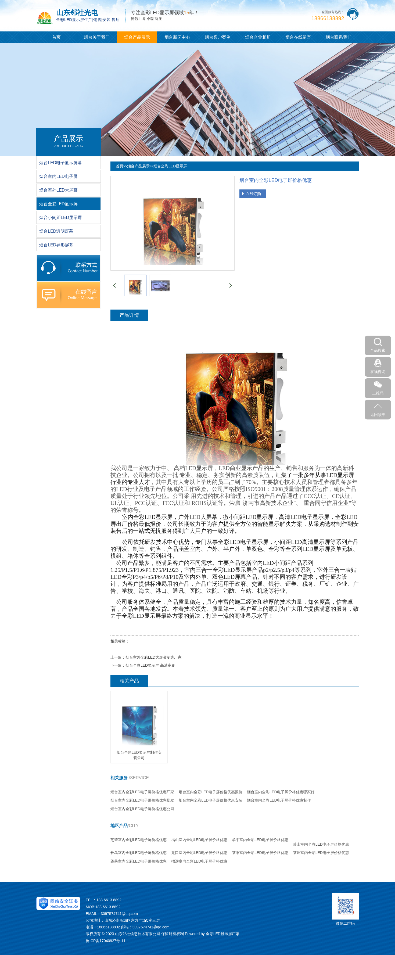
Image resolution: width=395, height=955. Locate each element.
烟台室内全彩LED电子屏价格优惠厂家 (142, 792)
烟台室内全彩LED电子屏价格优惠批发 (142, 800)
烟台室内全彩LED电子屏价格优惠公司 (142, 809)
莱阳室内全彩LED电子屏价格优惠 (260, 852)
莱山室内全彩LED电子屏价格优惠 (321, 844)
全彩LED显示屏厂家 (222, 934)
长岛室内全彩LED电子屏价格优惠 (138, 852)
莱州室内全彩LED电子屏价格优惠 (321, 852)
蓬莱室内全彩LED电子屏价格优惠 (138, 861)
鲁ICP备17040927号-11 (105, 941)
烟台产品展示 (137, 37)
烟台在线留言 (298, 37)
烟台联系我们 (338, 37)
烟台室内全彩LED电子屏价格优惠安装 (210, 800)
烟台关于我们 (97, 37)
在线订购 (253, 194)
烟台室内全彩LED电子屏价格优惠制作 (279, 800)
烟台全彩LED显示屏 (170, 166)
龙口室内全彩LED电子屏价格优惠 (199, 852)
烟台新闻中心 (177, 37)
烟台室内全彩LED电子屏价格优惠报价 (210, 792)
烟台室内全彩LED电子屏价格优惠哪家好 (280, 792)
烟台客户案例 (218, 37)
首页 (56, 37)
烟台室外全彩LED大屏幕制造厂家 (153, 657)
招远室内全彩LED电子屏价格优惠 (199, 861)
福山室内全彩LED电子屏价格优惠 (199, 840)
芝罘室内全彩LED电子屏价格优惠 (138, 840)
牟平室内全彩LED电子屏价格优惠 (260, 840)
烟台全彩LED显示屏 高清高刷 (150, 665)
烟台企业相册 (258, 37)
